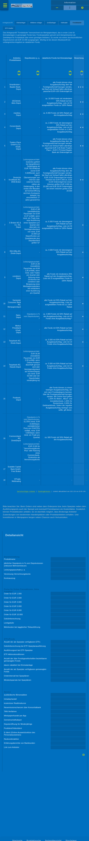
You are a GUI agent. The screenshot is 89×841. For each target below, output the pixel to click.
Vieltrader (64, 23)
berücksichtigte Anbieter (26, 491)
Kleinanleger (21, 23)
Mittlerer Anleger (36, 23)
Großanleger (51, 23)
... (86, 87)
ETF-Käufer (9, 28)
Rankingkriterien (44, 491)
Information (70, 3)
